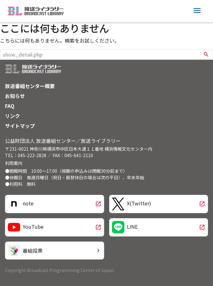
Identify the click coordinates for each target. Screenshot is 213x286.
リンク (12, 116)
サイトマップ (20, 125)
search (206, 54)
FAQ (9, 106)
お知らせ (15, 96)
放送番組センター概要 (30, 86)
